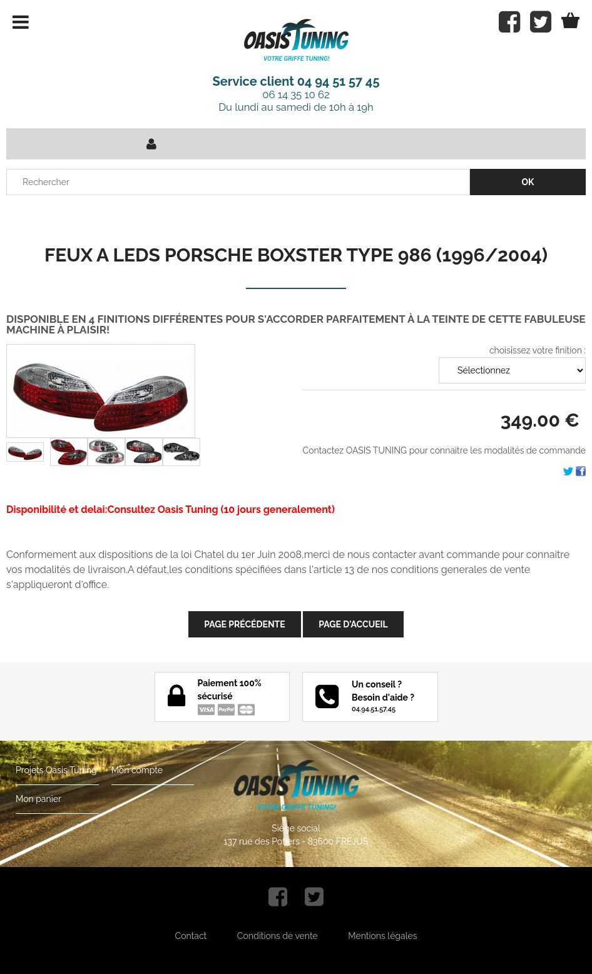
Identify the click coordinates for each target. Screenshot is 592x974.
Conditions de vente (277, 936)
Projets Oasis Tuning (56, 770)
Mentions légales (382, 936)
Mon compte (137, 770)
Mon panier (38, 799)
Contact (191, 936)
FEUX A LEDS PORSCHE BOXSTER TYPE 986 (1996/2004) (296, 255)
